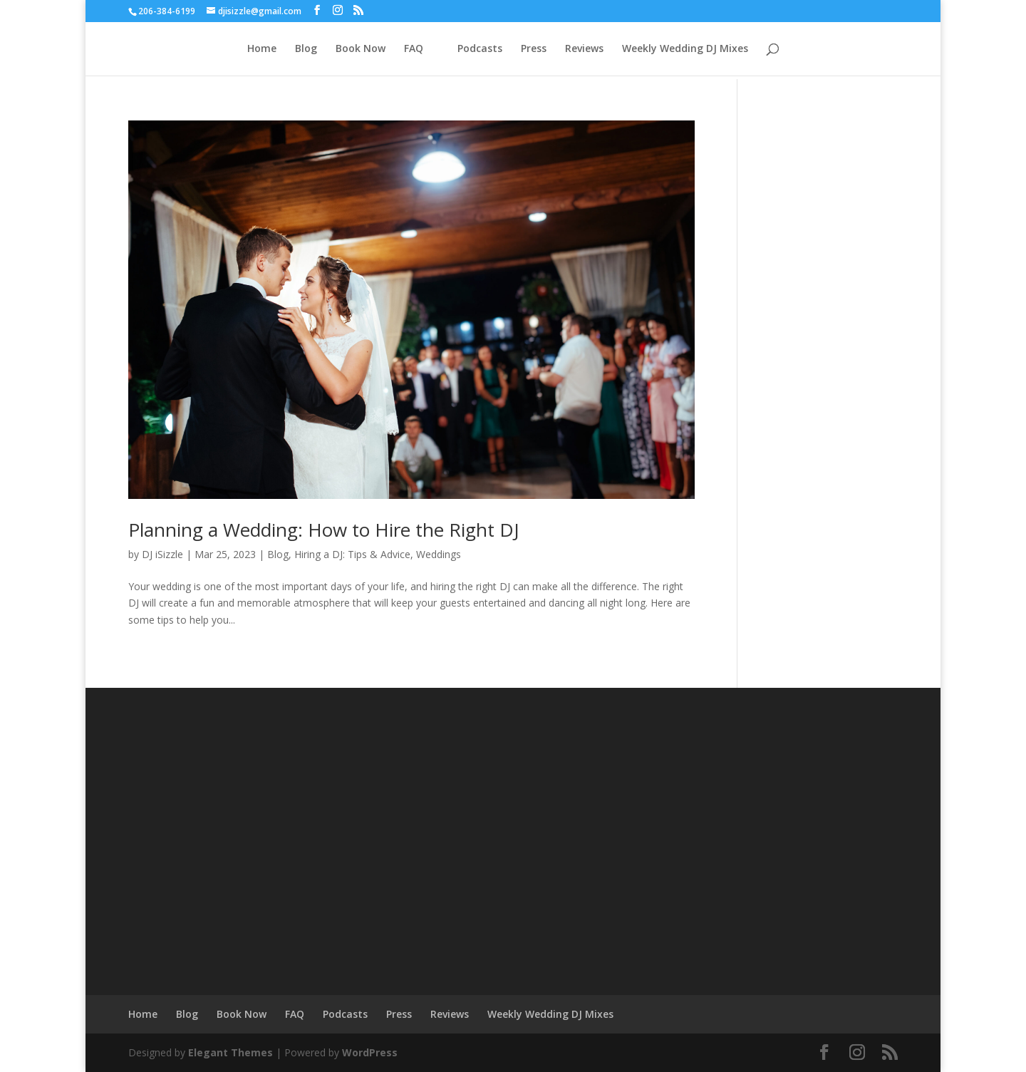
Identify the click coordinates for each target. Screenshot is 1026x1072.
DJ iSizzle (162, 554)
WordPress (370, 1052)
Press (533, 49)
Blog (306, 49)
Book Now (360, 49)
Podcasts (479, 49)
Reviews (584, 49)
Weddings (438, 554)
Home (261, 49)
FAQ (413, 49)
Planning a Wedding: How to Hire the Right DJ (323, 529)
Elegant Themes (230, 1052)
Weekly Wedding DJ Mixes (685, 49)
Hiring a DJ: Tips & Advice (352, 554)
